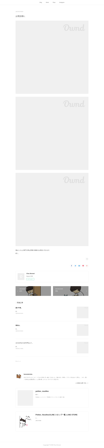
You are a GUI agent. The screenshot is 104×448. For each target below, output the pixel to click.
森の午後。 (19, 308)
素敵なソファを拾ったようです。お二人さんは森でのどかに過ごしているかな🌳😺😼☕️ (39, 311)
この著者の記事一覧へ (81, 383)
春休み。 (18, 325)
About (47, 2)
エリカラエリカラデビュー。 (24, 343)
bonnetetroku (28, 374)
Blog (41, 2)
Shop (54, 2)
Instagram (61, 2)
